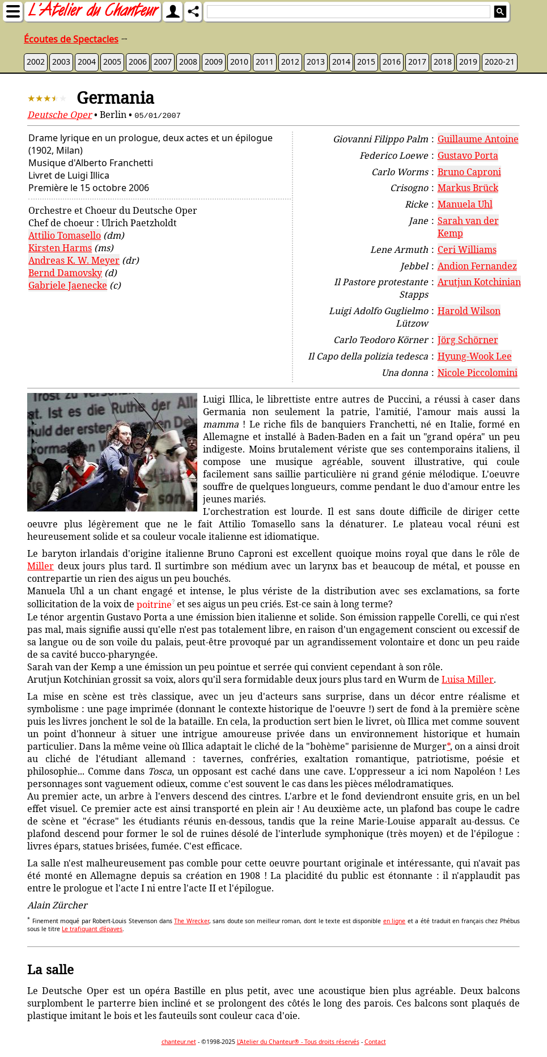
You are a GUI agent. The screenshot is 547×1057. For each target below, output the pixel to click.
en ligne (394, 921)
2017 (417, 61)
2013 (316, 61)
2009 (214, 61)
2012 (290, 61)
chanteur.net (179, 1042)
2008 (188, 61)
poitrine (154, 604)
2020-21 (500, 61)
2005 (112, 61)
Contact (375, 1042)
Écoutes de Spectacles (71, 39)
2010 (239, 61)
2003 (61, 61)
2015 (366, 61)
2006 (138, 61)
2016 (392, 61)
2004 (87, 61)
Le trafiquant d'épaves (92, 929)
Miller (40, 566)
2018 (443, 61)
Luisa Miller (468, 679)
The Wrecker (191, 921)
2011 (265, 61)
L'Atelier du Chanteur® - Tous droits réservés (298, 1042)
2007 (163, 61)
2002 (36, 61)
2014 (341, 61)
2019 (468, 61)
